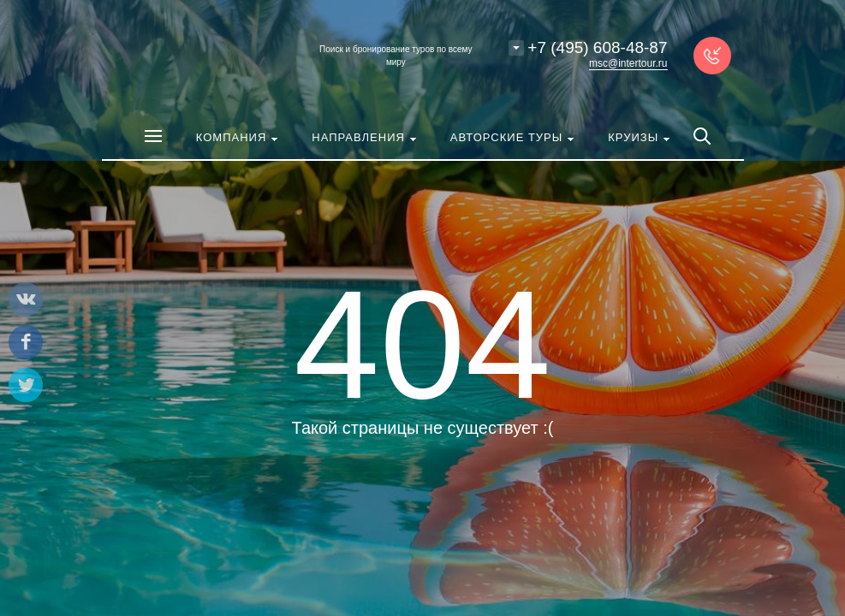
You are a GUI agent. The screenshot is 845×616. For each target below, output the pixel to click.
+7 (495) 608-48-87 (597, 47)
